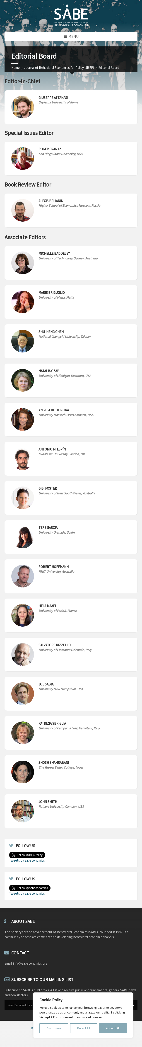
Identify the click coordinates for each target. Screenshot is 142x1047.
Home (15, 67)
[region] (83, 1015)
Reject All (83, 1028)
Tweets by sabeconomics (27, 860)
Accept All (113, 1028)
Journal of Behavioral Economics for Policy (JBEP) (59, 67)
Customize (54, 1028)
